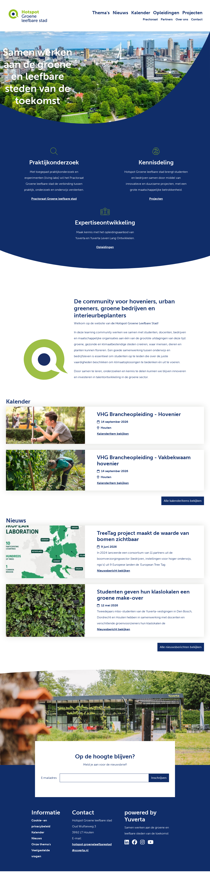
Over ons (182, 19)
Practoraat (150, 19)
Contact (197, 19)
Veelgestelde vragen (40, 853)
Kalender (140, 12)
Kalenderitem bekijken (113, 433)
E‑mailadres (49, 778)
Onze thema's (41, 844)
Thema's (101, 12)
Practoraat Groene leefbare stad (54, 198)
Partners (167, 19)
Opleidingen (166, 12)
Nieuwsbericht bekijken (113, 570)
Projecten (192, 12)
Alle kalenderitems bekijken (183, 501)
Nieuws (120, 12)
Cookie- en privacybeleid (40, 823)
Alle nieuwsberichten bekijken (181, 647)
